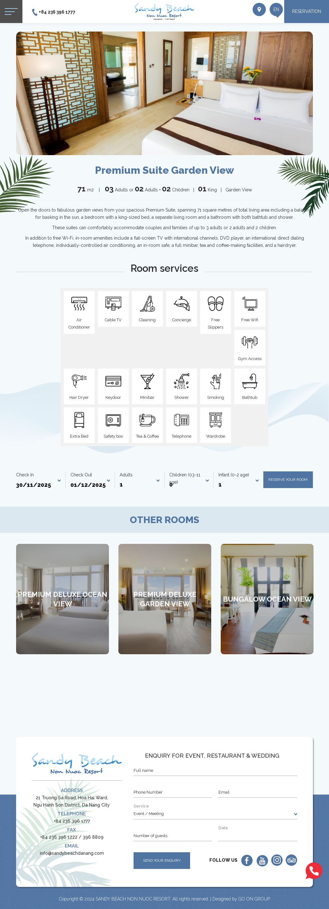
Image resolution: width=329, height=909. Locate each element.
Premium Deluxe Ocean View (62, 599)
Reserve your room (288, 479)
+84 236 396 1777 (57, 12)
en (270, 12)
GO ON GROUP (254, 898)
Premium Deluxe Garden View (164, 599)
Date (223, 827)
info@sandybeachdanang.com (72, 853)
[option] (164, 93)
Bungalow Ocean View (267, 599)
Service (141, 806)
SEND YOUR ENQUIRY (162, 860)
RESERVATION (306, 11)
